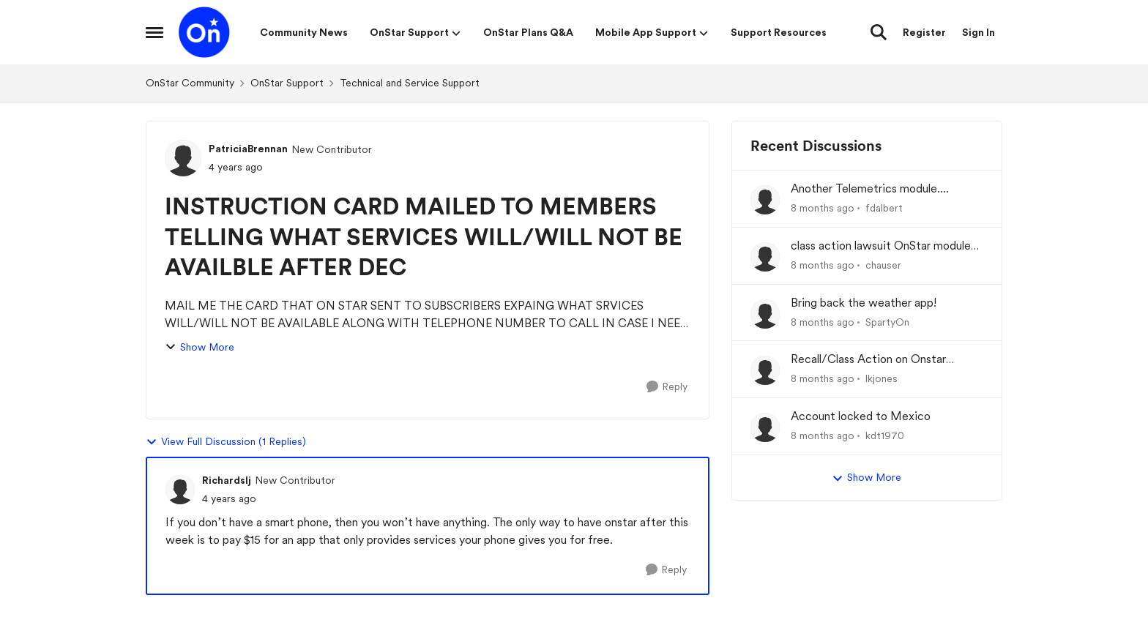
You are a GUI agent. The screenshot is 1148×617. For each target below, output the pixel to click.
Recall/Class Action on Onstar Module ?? (868, 359)
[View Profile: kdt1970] (765, 427)
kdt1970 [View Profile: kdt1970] (884, 435)
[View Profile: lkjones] (765, 370)
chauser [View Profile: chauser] (883, 265)
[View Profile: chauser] (765, 257)
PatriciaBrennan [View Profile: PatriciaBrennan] (248, 148)
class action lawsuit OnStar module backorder (881, 246)
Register (924, 32)
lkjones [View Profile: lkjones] (881, 378)
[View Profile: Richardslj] (180, 489)
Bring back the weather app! (863, 303)
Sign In (978, 32)
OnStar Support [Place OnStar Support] (287, 83)
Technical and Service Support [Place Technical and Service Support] (410, 83)
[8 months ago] (822, 208)
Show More (199, 347)
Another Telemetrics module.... (870, 188)
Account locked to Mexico (861, 416)
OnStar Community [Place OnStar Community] (190, 83)
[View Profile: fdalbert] (765, 199)
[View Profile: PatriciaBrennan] (183, 158)
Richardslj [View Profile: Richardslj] (226, 480)
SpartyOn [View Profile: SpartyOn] (887, 321)
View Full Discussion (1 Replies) (226, 442)
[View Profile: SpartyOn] (765, 314)
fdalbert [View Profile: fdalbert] (884, 208)
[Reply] (667, 387)
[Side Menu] (154, 32)
